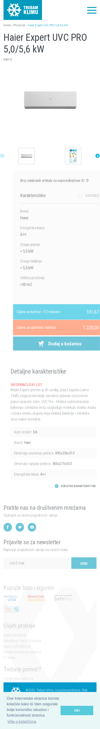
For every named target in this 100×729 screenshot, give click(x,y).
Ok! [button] (77, 710)
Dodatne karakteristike (78, 493)
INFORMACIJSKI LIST (26, 392)
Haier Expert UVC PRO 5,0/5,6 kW (48, 25)
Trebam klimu (22, 7)
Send (84, 571)
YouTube (32, 535)
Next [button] (96, 156)
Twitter (20, 535)
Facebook (7, 535)
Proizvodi (19, 25)
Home (7, 25)
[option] (25, 156)
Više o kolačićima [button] (21, 722)
